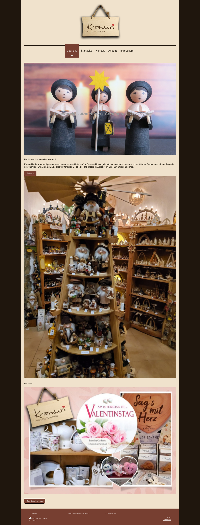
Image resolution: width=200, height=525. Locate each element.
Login (169, 517)
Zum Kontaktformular (35, 501)
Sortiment (30, 173)
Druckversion (35, 518)
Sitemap (45, 518)
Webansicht (167, 520)
